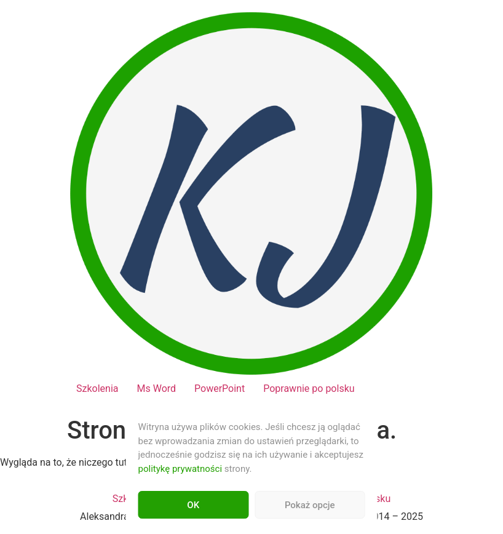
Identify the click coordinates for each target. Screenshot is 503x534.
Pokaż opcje (310, 505)
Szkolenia (97, 388)
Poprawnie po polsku (308, 388)
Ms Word (156, 388)
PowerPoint (219, 388)
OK (193, 505)
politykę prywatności (180, 468)
